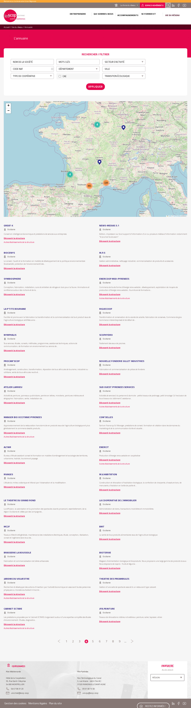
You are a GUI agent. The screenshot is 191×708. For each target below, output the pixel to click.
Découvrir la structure (14, 237)
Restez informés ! (154, 702)
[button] (123, 126)
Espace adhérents (154, 5)
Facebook (178, 5)
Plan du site (55, 702)
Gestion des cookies (15, 702)
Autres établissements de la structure (19, 241)
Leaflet (169, 214)
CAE (64, 76)
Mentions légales (37, 702)
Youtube (184, 5)
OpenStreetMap (177, 214)
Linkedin (173, 5)
